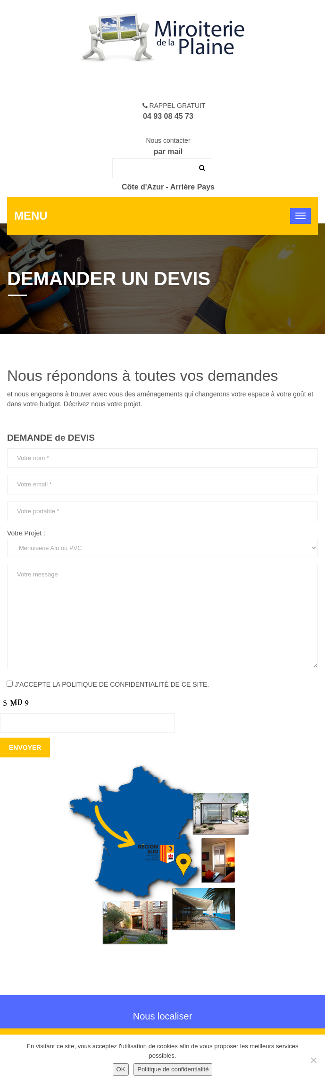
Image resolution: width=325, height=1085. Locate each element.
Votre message (162, 617)
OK (121, 1069)
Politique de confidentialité (172, 1069)
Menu (31, 215)
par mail (168, 152)
